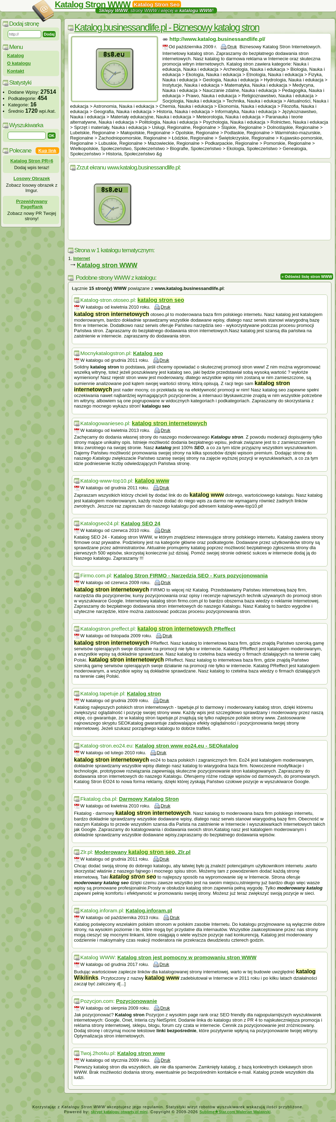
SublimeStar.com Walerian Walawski (234, 1112)
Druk (232, 46)
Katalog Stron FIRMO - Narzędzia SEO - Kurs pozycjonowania (191, 575)
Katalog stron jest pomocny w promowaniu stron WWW (186, 957)
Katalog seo (148, 353)
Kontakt (15, 71)
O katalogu (19, 63)
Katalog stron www (141, 1053)
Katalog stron (144, 693)
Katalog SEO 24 (141, 523)
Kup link (47, 150)
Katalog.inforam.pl (149, 910)
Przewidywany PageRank (32, 204)
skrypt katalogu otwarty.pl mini (119, 1112)
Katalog (15, 55)
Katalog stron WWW (107, 265)
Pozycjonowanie (136, 1001)
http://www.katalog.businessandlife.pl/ (217, 39)
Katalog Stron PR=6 (31, 160)
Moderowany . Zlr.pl (142, 852)
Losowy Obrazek (31, 178)
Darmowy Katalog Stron (149, 799)
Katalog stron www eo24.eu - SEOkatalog (186, 746)
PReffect (186, 629)
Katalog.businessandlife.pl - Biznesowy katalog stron (166, 27)
